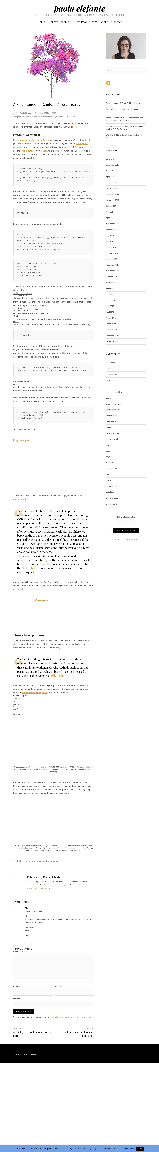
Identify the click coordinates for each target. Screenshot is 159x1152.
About (104, 22)
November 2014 (112, 341)
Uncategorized (112, 486)
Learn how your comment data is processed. (71, 1099)
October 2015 (111, 277)
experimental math (32, 117)
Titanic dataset (27, 151)
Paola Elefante (79, 8)
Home (41, 22)
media (108, 427)
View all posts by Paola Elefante (38, 970)
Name (16, 1068)
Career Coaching (60, 22)
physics (109, 457)
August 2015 (111, 288)
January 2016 (111, 259)
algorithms (19, 117)
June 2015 (110, 300)
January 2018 (111, 188)
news (108, 445)
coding (109, 368)
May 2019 (110, 171)
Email (58, 1068)
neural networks (112, 439)
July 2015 (110, 294)
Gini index (28, 607)
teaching (109, 480)
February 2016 (112, 253)
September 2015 (112, 282)
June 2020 (110, 159)
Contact (116, 22)
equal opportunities (114, 392)
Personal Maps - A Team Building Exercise (123, 103)
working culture (112, 504)
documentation (20, 538)
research (71, 117)
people (109, 451)
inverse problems (48, 117)
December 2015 (112, 265)
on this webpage (50, 942)
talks (108, 474)
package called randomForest (35, 140)
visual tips (110, 492)
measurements (112, 421)
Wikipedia (57, 715)
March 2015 (111, 318)
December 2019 (112, 165)
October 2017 (111, 206)
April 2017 (110, 218)
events (109, 398)
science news (111, 468)
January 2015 (111, 330)
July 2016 (110, 235)
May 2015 (110, 306)
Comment (18, 1033)
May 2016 (110, 241)
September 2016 (112, 230)
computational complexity (35, 732)
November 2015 (112, 271)
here (74, 127)
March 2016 (111, 247)
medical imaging (112, 433)
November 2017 (112, 200)
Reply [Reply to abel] (27, 1017)
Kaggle (44, 151)
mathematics (61, 117)
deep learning (111, 386)
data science (111, 380)
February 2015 (112, 324)
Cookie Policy (129, 1148)
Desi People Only (86, 22)
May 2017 (110, 212)
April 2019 (110, 177)
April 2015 (110, 312)
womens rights (112, 498)
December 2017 (112, 194)
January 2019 (111, 182)
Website (16, 1080)
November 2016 (112, 224)
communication (112, 374)
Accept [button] (140, 1149)
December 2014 (112, 336)
